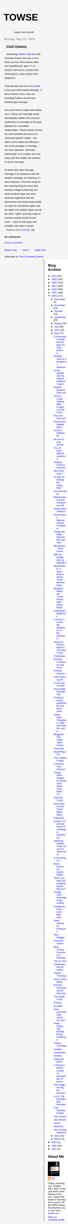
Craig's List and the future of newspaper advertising (60, 829)
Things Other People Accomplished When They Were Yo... (60, 783)
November (59, 305)
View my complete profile (56, 1218)
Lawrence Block (59, 1060)
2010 (54, 276)
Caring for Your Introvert (59, 766)
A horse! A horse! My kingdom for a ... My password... (59, 629)
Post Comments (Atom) (31, 256)
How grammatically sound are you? (60, 1015)
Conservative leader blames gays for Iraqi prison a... (60, 344)
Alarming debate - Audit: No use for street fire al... (60, 847)
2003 (54, 1142)
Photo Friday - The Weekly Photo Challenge (60, 1031)
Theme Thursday (60, 974)
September (60, 317)
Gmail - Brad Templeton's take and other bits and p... (60, 722)
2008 (54, 282)
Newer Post (11, 250)
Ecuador (58, 1006)
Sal (53, 1178)
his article (35, 86)
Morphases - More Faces (59, 548)
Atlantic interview (27, 54)
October (58, 311)
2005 (54, 292)
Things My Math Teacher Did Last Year (59, 537)
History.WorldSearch (60, 510)
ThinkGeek (59, 656)
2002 (54, 1145)
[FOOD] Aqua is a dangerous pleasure (60, 361)
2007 (54, 286)
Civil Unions (16, 47)
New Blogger (59, 936)
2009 (54, 279)
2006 (54, 289)
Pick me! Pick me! (59, 417)
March (58, 1139)
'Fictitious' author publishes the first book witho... (60, 704)
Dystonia (58, 1126)
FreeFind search (58, 942)
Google (57, 1049)
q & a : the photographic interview (60, 1100)
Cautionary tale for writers (59, 967)
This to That (60, 961)
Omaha (57, 1055)
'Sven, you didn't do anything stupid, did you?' (60, 883)
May (56, 333)
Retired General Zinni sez (60, 390)
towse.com (53, 1213)
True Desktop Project (59, 1110)
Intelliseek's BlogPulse (60, 613)
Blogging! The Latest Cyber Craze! (58, 740)
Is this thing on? (60, 859)
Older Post (40, 250)
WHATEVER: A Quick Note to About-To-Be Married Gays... (59, 576)
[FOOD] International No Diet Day (60, 989)
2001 (54, 1149)
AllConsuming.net (60, 678)
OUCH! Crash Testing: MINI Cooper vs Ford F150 (59, 404)
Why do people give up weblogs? (60, 558)
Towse (21, 17)
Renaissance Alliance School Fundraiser (60, 521)
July (56, 326)
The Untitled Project (60, 759)
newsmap (59, 748)
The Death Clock (59, 998)
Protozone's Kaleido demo (60, 424)
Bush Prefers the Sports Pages (59, 869)
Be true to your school (59, 442)
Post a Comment (13, 242)
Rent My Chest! (58, 799)
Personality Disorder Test (59, 692)
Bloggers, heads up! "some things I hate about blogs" (59, 598)
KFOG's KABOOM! (59, 433)
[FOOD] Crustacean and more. (60, 663)
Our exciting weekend (60, 1131)
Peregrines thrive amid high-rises (59, 912)
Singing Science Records (59, 465)
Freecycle (59, 818)
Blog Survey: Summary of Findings (59, 952)
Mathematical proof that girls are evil (60, 501)
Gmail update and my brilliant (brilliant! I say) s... (60, 377)
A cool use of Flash (59, 684)
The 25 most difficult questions (59, 453)
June (57, 330)
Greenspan (59, 1052)
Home (25, 250)
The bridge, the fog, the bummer (60, 1088)
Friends (57, 1002)
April (57, 1135)
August (58, 323)
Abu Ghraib (60, 1119)
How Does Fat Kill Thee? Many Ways (59, 809)
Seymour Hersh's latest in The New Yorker (60, 647)
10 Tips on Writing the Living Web (59, 482)
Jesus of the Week (60, 980)
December (59, 299)
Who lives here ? (59, 472)
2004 (54, 295)
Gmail (57, 1123)
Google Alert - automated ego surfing (60, 897)
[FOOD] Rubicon (59, 672)
